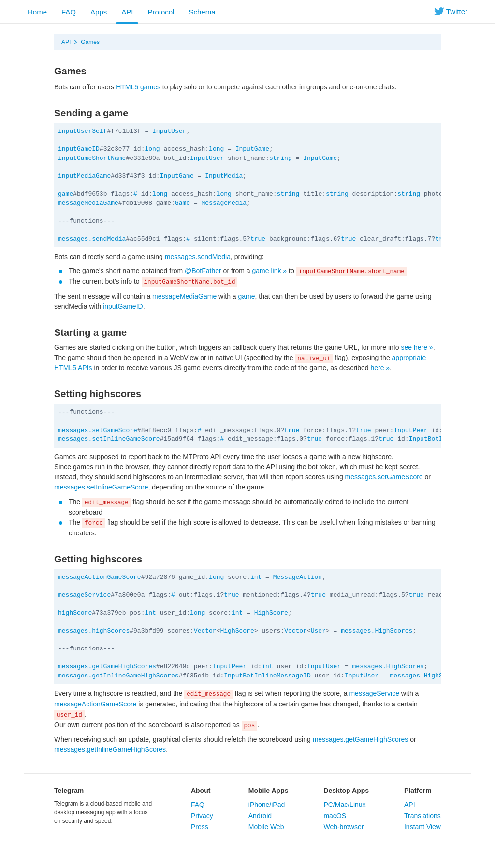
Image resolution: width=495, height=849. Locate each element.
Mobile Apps (268, 790)
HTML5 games (138, 87)
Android (260, 816)
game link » (269, 270)
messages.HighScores (376, 630)
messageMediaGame (88, 203)
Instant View (422, 827)
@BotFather (203, 270)
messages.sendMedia (92, 239)
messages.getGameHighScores (107, 666)
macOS (334, 816)
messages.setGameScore (97, 430)
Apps (98, 12)
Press (199, 827)
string (280, 158)
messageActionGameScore (99, 577)
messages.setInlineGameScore (109, 439)
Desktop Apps (346, 790)
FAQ (68, 12)
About (200, 790)
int (256, 577)
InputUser (169, 131)
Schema (202, 12)
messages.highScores (94, 630)
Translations (422, 816)
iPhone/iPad (266, 804)
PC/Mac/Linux (344, 804)
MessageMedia (224, 203)
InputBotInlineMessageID (267, 675)
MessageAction (297, 577)
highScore (75, 613)
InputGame (252, 149)
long (152, 149)
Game (182, 203)
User (318, 630)
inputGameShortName (92, 158)
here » (380, 368)
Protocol (160, 12)
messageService (84, 595)
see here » (417, 347)
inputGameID (79, 149)
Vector (205, 630)
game (65, 194)
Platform (418, 790)
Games (90, 42)
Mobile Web (266, 827)
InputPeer (410, 430)
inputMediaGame (84, 176)
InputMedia (224, 176)
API (127, 12)
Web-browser (343, 827)
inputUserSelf (82, 131)
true (257, 239)
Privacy (202, 816)
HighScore (271, 613)
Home (37, 12)
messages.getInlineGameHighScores (118, 675)
